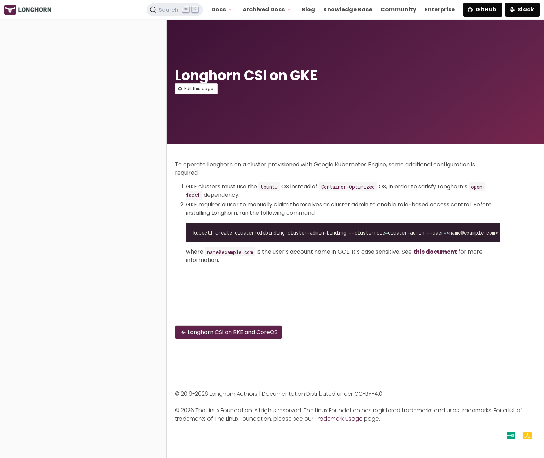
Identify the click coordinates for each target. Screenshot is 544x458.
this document (435, 252)
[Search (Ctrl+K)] (175, 9)
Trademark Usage (339, 419)
